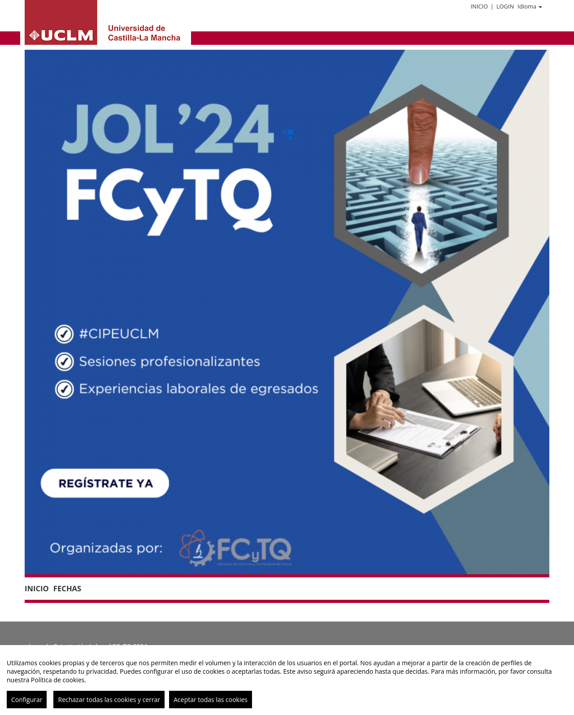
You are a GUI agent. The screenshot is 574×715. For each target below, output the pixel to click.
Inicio (478, 6)
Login (505, 6)
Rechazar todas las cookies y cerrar (109, 699)
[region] (287, 680)
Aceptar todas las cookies (211, 699)
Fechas (67, 588)
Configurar (26, 699)
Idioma (529, 6)
